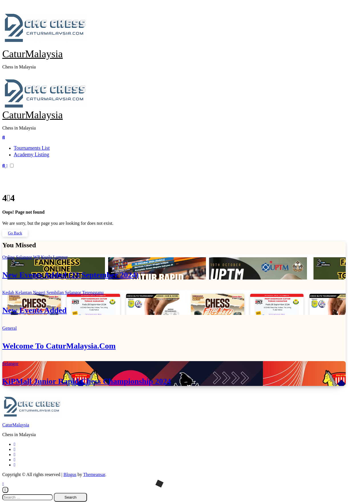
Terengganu (93, 292)
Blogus (69, 474)
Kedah (8, 292)
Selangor (24, 257)
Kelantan (24, 292)
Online (9, 257)
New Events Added (34, 310)
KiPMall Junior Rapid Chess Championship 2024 (86, 381)
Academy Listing (31, 154)
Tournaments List (32, 148)
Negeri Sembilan (49, 292)
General (9, 328)
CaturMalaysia (32, 54)
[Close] (5, 490)
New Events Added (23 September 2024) (70, 274)
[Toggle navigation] (5, 76)
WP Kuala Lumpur (50, 257)
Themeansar (94, 474)
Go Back (15, 233)
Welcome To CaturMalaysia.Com (59, 345)
